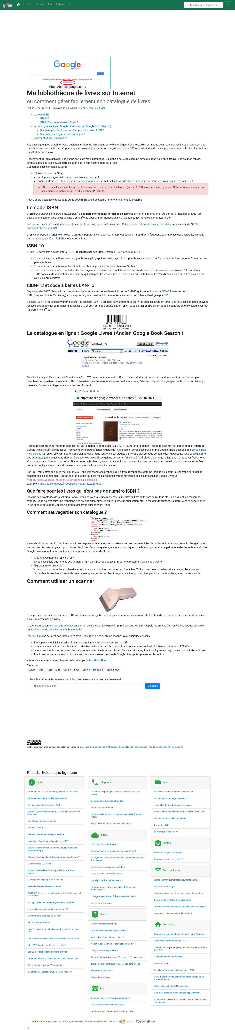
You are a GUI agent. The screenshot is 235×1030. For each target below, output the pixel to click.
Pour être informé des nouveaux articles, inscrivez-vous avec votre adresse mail (75, 679)
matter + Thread (35, 827)
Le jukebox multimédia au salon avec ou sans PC (113, 1011)
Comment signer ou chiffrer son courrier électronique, (179, 893)
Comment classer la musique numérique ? (110, 998)
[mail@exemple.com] (87, 686)
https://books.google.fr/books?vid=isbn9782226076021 (70, 483)
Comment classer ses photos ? (168, 859)
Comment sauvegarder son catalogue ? (62, 134)
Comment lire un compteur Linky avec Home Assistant (53, 791)
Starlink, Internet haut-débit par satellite (46, 834)
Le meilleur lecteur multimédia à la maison (173, 791)
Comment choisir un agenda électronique (173, 913)
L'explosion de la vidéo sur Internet (170, 818)
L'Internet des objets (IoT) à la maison (45, 879)
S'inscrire (153, 685)
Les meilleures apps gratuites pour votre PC (48, 909)
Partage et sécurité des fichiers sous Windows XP (114, 896)
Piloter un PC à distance (102, 970)
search (86, 669)
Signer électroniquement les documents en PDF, (176, 880)
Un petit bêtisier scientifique (104, 924)
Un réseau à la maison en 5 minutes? (108, 867)
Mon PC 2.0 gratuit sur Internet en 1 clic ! (47, 945)
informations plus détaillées (155, 224)
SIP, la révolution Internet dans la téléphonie (111, 823)
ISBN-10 (44, 118)
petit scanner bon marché (91, 187)
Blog (50, 4)
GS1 (166, 295)
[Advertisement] (117, 34)
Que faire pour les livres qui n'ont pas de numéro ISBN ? (72, 130)
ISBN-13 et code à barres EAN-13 (59, 122)
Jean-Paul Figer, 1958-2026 (48, 1021)
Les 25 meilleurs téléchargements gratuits (47, 952)
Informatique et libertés (95, 1021)
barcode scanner (85, 181)
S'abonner (62, 4)
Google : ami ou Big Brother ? (104, 950)
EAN (57, 669)
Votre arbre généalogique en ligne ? (107, 937)
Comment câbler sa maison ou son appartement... (114, 851)
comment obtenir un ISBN (42, 228)
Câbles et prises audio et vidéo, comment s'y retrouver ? (53, 857)
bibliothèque (113, 669)
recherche (98, 669)
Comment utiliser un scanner (50, 138)
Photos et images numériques (168, 852)
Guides (31, 669)
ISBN (49, 669)
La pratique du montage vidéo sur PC (171, 798)
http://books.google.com (165, 381)
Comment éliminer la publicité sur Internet (47, 798)
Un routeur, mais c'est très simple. (106, 873)
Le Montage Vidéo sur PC (166, 832)
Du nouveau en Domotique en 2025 (44, 805)
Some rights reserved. (73, 1021)
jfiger (140, 1021)
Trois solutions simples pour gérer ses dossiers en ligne (117, 957)
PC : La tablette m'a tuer (39, 922)
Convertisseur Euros (100, 977)
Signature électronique (164, 886)
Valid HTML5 (114, 1021)
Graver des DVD (161, 825)
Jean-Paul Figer (96, 108)
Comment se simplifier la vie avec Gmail (172, 900)
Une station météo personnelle (42, 821)
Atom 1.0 (127, 1021)
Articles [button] (27, 4)
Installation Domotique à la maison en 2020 (48, 841)
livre (41, 669)
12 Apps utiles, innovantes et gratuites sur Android (51, 902)
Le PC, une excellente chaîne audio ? (108, 1004)
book (76, 669)
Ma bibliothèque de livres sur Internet (45, 886)
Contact (40, 4)
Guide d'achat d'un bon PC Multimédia (45, 965)
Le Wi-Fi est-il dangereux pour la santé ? (109, 930)
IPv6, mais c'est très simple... (104, 844)
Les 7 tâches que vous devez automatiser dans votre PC (54, 938)
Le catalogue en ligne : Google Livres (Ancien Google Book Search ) (72, 126)
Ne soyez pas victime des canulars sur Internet (112, 944)
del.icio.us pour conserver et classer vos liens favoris (115, 964)
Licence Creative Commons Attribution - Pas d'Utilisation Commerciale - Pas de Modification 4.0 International (132, 747)
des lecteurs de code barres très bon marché (56, 629)
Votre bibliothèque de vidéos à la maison (173, 805)
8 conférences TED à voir (39, 863)
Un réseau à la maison (101, 903)
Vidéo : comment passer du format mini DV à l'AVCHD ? (179, 811)
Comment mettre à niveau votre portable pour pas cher (53, 958)
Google (67, 669)
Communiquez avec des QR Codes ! (44, 916)
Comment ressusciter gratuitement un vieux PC (50, 972)
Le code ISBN (41, 114)
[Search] (203, 5)
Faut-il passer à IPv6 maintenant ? (106, 880)
